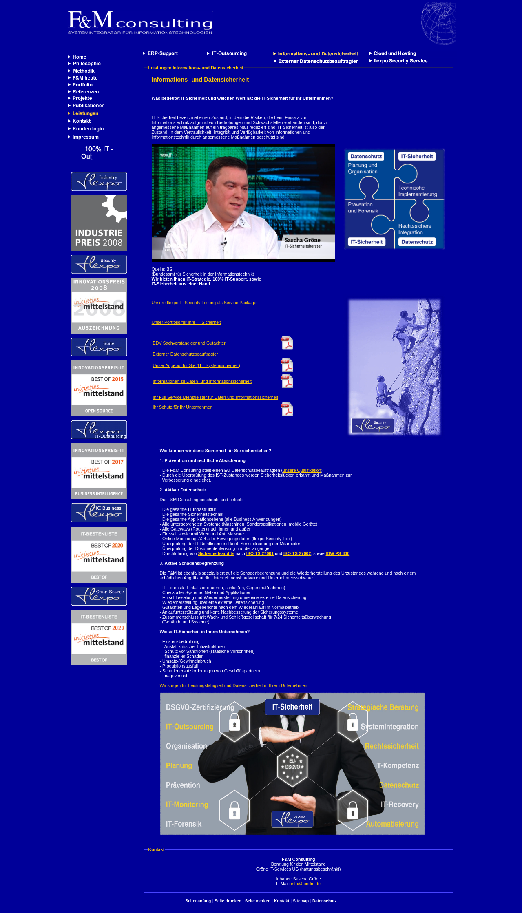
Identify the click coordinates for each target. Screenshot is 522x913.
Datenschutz (324, 901)
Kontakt (281, 901)
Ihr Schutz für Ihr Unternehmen (182, 407)
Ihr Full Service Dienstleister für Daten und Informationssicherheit (215, 397)
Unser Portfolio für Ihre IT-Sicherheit (186, 322)
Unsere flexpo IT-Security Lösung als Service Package (204, 302)
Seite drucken (228, 901)
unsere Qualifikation (302, 470)
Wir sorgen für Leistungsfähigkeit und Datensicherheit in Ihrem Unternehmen (233, 685)
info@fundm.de (305, 883)
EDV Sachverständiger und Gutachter (189, 342)
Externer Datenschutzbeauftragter (185, 353)
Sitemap (301, 901)
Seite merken (257, 901)
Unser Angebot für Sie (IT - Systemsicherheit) (196, 365)
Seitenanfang (198, 901)
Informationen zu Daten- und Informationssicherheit (202, 381)
